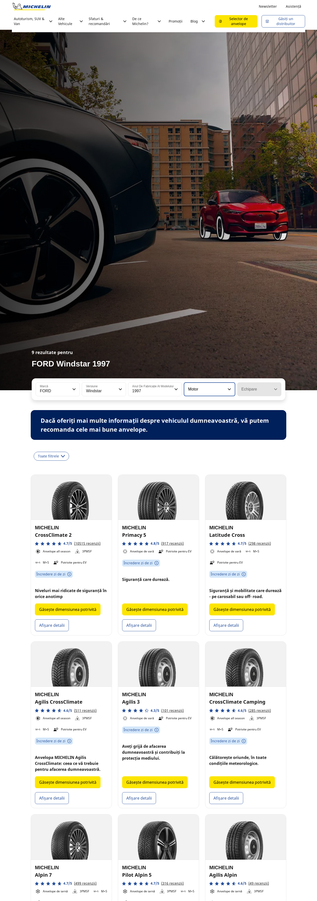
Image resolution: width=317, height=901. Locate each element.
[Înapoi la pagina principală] (32, 6)
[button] (74, 389)
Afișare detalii (52, 625)
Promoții (176, 21)
